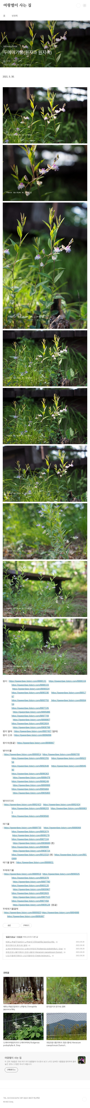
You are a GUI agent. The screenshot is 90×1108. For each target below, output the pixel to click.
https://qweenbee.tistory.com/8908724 (31, 851)
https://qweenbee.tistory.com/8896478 (31, 777)
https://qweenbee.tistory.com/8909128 (31, 905)
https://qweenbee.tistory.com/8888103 (30, 685)
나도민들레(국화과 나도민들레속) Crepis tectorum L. (28, 956)
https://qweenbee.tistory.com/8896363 (30, 774)
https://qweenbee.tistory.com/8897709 (30, 716)
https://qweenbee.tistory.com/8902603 (30, 893)
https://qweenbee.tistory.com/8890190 (30, 693)
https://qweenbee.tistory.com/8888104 (67, 681)
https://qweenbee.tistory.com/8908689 (30, 847)
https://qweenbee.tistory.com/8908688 (31, 843)
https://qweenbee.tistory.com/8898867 (31, 720)
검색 (78, 5)
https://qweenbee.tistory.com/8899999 (31, 785)
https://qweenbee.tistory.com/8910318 (30, 855)
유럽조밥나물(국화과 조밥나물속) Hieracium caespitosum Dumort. (34, 952)
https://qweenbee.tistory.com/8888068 (62, 828)
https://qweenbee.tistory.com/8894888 (60, 912)
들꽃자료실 (10, 937)
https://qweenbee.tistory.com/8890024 (30, 689)
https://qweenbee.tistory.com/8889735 (22, 828)
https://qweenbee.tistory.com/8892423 (22, 804)
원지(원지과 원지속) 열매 (16, 945)
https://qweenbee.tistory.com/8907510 (31, 897)
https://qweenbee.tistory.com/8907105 (30, 708)
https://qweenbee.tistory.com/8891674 (30, 831)
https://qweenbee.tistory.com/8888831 (35, 862)
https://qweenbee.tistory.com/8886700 (61, 754)
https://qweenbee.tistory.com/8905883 (31, 793)
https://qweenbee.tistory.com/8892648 (30, 766)
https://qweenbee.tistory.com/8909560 (30, 816)
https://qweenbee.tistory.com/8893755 (30, 700)
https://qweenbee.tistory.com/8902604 (30, 723)
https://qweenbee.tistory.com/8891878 (30, 878)
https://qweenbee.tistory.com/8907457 (32, 731)
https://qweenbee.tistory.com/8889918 (22, 874)
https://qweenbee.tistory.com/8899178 (30, 835)
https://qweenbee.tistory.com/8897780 (31, 882)
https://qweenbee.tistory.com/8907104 (30, 839)
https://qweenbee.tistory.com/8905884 (30, 789)
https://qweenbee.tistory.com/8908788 (31, 727)
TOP (84, 1099)
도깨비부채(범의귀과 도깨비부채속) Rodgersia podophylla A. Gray (34, 949)
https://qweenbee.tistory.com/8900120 (30, 885)
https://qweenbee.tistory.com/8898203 (30, 808)
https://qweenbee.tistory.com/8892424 (61, 804)
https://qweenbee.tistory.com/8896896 (32, 735)
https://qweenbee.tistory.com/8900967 (31, 889)
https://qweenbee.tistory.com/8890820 (22, 912)
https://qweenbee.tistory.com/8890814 (22, 754)
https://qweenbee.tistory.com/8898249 (30, 781)
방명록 (15, 15)
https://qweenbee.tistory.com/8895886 (31, 712)
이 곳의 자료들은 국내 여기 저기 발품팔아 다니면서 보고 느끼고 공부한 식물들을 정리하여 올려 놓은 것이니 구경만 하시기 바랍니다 (40, 1062)
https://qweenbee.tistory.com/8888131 (27, 681)
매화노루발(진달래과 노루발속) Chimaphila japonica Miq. (30, 942)
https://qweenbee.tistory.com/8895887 (25, 916)
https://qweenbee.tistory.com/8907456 (30, 901)
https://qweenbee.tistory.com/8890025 (61, 874)
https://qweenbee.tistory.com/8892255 (30, 758)
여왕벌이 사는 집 (17, 5)
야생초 (19, 937)
